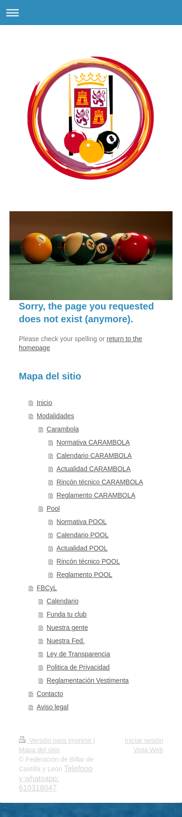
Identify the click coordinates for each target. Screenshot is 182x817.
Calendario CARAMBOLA (94, 455)
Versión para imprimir (56, 740)
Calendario (63, 601)
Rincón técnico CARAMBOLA (100, 482)
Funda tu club (67, 614)
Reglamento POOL (84, 574)
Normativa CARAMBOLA (93, 442)
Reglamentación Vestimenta (88, 680)
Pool (53, 508)
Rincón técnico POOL (88, 561)
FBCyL (47, 588)
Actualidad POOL (82, 548)
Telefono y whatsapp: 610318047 (55, 778)
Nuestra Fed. (66, 641)
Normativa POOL (82, 521)
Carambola (63, 429)
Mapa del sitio (39, 750)
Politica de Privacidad (78, 667)
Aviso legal (52, 707)
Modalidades (55, 416)
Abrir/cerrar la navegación (91, 12)
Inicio (44, 402)
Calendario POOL (83, 535)
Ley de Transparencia (78, 654)
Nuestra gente (67, 627)
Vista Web (148, 750)
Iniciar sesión (143, 740)
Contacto (50, 693)
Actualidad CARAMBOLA (94, 469)
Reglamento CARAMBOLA (96, 495)
